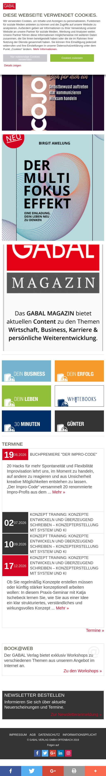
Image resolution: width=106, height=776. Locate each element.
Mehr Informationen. (45, 49)
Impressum (18, 734)
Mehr (57, 492)
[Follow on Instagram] (68, 753)
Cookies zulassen (72, 57)
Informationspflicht (80, 734)
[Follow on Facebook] (37, 753)
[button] (10, 771)
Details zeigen (12, 65)
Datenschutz (49, 734)
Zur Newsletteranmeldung (74, 714)
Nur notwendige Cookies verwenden (25, 58)
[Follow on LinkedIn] (60, 753)
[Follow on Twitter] (45, 753)
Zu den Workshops (81, 671)
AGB (33, 734)
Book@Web (18, 648)
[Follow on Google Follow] (53, 753)
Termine (93, 630)
